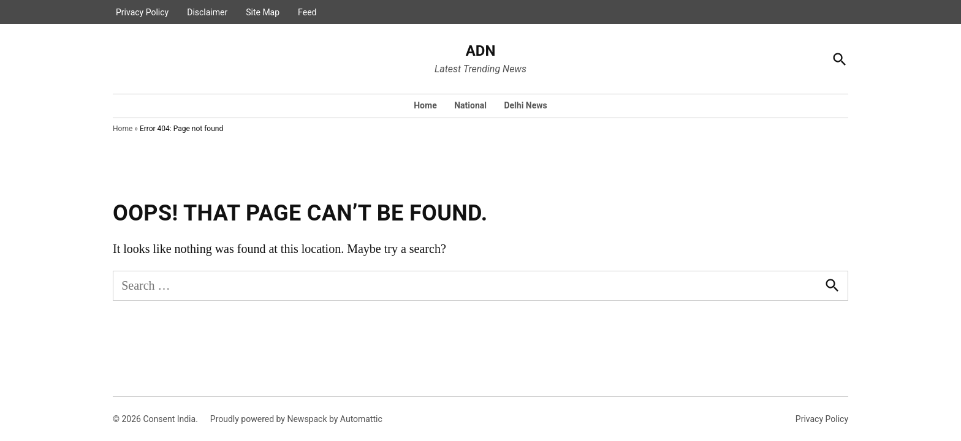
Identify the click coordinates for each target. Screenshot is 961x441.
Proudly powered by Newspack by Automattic (296, 419)
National (470, 105)
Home (425, 105)
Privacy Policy (142, 12)
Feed (307, 12)
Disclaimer (207, 12)
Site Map (262, 12)
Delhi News (525, 105)
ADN (481, 50)
